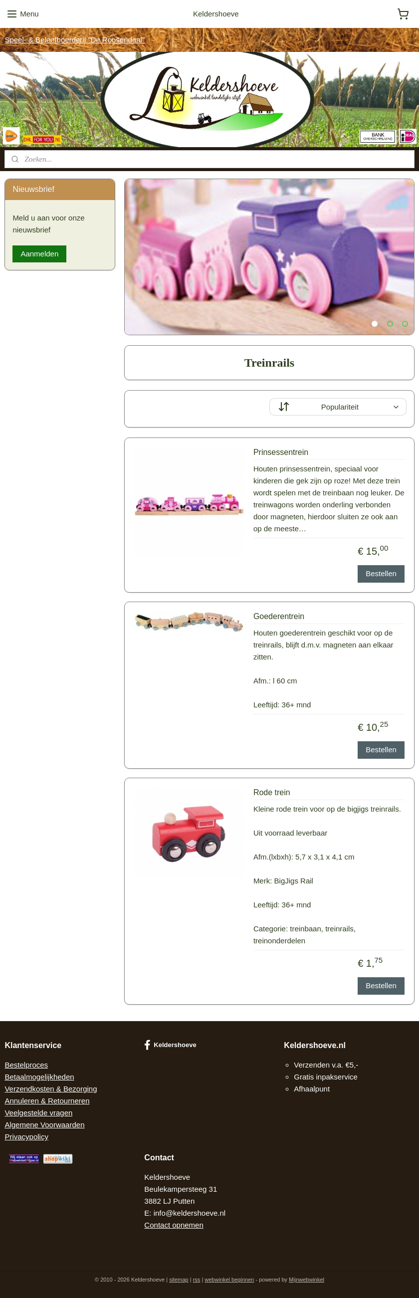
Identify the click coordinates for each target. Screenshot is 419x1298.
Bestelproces (26, 1065)
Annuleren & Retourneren (46, 1100)
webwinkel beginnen (229, 1280)
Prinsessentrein (280, 452)
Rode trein (271, 792)
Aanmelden (39, 253)
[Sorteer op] (338, 407)
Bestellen (381, 573)
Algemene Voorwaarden (44, 1124)
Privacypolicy (26, 1136)
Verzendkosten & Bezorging (50, 1088)
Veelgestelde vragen (38, 1112)
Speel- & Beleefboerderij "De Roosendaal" (74, 39)
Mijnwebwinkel (306, 1280)
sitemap (179, 1280)
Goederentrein (278, 616)
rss (197, 1280)
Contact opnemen (173, 1225)
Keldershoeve (170, 1045)
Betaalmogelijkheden (39, 1077)
